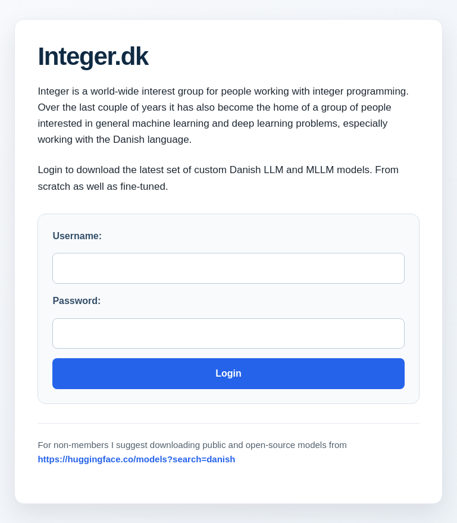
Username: (77, 236)
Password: (76, 301)
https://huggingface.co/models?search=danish (136, 459)
